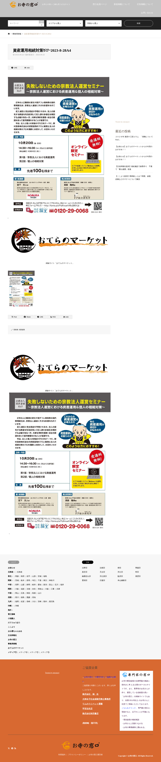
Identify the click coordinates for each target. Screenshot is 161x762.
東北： (10, 576)
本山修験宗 (122, 580)
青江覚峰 (11, 614)
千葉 (39, 580)
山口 (39, 593)
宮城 (39, 576)
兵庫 (58, 589)
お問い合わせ (147, 13)
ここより (11, 627)
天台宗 (102, 572)
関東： (10, 580)
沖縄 (17, 606)
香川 (17, 597)
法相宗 (102, 568)
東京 (45, 580)
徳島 (22, 597)
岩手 (28, 576)
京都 (28, 589)
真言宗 (84, 572)
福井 (62, 585)
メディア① (12, 652)
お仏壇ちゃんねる (15, 631)
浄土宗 (120, 572)
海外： (10, 610)
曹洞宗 (84, 580)
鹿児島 (51, 601)
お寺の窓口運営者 (96, 755)
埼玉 (34, 580)
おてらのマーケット (16, 648)
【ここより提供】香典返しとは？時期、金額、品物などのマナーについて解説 (133, 177)
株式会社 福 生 (90, 694)
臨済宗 (120, 576)
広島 (22, 593)
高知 (34, 597)
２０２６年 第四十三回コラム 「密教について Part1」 (134, 138)
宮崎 (39, 601)
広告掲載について (145, 4)
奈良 (34, 589)
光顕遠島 (22, 330)
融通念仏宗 (86, 576)
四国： (10, 597)
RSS (15, 748)
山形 (34, 576)
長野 (17, 585)
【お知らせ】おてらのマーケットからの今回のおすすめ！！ (133, 148)
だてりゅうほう (14, 623)
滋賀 (22, 589)
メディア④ (23, 652)
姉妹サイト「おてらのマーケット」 (60, 242)
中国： (10, 593)
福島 (45, 576)
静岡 (28, 585)
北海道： (11, 572)
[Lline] (14, 68)
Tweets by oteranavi (122, 122)
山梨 (22, 585)
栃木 (22, 580)
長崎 (28, 601)
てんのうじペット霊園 (92, 704)
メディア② (34, 652)
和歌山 (40, 589)
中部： (10, 585)
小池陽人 (11, 618)
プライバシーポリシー (77, 755)
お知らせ (11, 568)
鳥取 (28, 593)
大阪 (17, 589)
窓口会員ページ (100, 4)
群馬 (28, 580)
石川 (56, 585)
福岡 (17, 601)
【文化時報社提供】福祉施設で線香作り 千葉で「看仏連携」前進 (133, 167)
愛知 (39, 585)
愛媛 (28, 597)
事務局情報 (12, 644)
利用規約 (61, 755)
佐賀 (22, 601)
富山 (51, 585)
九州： (10, 601)
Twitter (9, 748)
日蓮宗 (102, 580)
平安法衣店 (87, 709)
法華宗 (84, 568)
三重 (52, 589)
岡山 (17, 593)
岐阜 (34, 585)
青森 (17, 576)
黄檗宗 (138, 576)
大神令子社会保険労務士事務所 (96, 699)
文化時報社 (12, 635)
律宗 (119, 568)
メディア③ (45, 652)
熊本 (45, 601)
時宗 (137, 572)
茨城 (17, 580)
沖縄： (10, 606)
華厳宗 (138, 568)
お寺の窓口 (12, 640)
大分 (34, 601)
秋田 (22, 576)
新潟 (45, 585)
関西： (10, 589)
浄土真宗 (103, 576)
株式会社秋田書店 (90, 713)
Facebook (12, 748)
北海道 (19, 572)
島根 (34, 593)
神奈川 (51, 580)
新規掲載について (122, 4)
